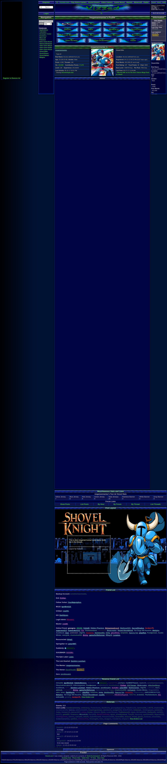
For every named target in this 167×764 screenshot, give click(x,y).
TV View (93, 758)
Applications (43, 30)
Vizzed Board (94, 2)
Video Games (107, 2)
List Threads (156, 504)
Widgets (42, 57)
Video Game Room (45, 49)
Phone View (76, 758)
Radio (146, 2)
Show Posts (65, 504)
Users (159, 2)
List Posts (84, 504)
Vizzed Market (44, 55)
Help (164, 2)
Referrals (111, 702)
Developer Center (45, 34)
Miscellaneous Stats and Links (110, 491)
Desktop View (66, 758)
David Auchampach (93, 756)
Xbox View (100, 758)
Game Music (119, 2)
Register (46, 2)
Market (129, 2)
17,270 (81, 65)
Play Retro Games (79, 2)
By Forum (117, 504)
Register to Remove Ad (11, 78)
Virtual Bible (43, 51)
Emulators (42, 36)
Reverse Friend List (110, 679)
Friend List (110, 590)
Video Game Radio (45, 47)
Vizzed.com (64, 2)
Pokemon (42, 40)
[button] (46, 7)
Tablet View (85, 758)
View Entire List (87, 697)
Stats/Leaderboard (45, 43)
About (153, 2)
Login (46, 14)
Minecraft (138, 2)
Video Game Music (45, 45)
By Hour (101, 504)
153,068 (60, 65)
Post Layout (110, 508)
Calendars (42, 32)
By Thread (135, 504)
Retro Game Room (45, 41)
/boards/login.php (68, 72)
